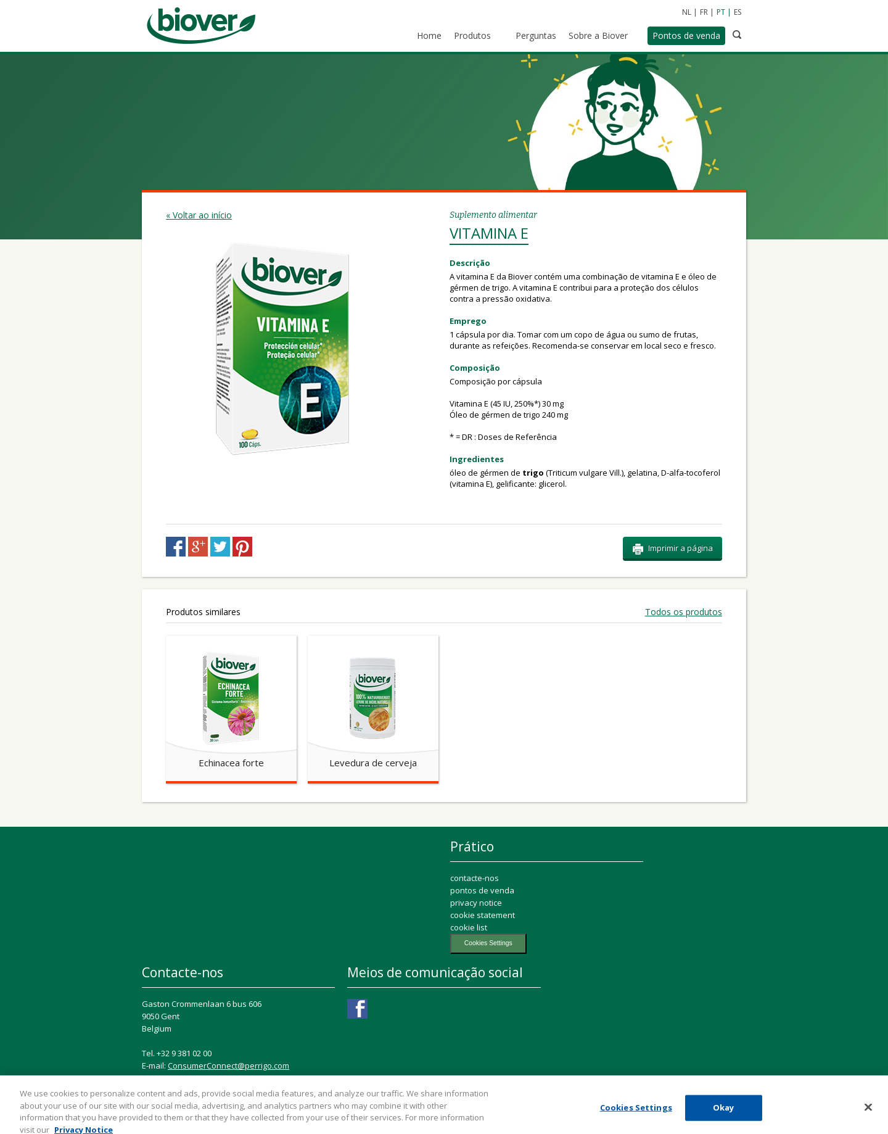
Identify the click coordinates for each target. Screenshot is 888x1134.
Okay (723, 1113)
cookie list (468, 927)
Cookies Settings (488, 943)
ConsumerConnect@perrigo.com (228, 1065)
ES (737, 12)
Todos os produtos (683, 612)
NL (686, 12)
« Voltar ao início (199, 215)
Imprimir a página (672, 548)
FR (704, 12)
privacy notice (476, 902)
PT (721, 12)
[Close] (868, 1113)
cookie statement (482, 915)
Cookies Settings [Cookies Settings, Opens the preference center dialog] (636, 1113)
